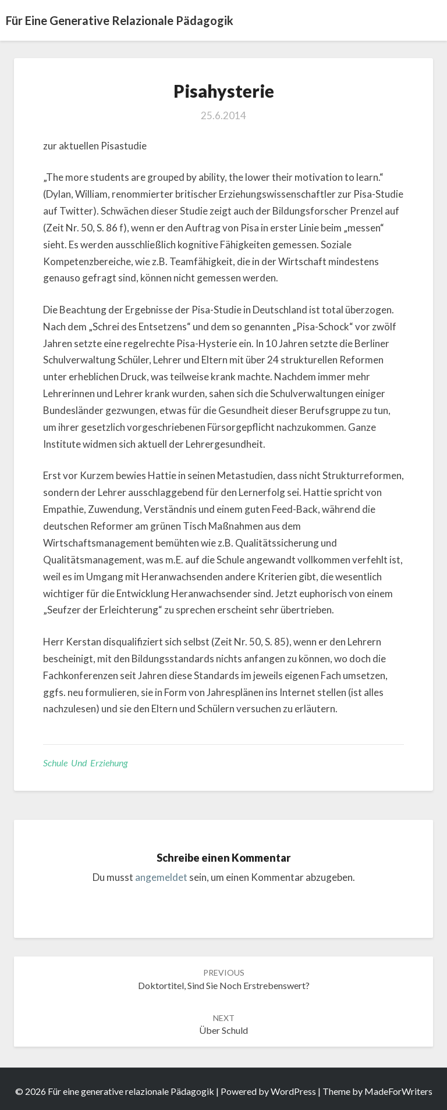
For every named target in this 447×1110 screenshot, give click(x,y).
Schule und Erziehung (85, 762)
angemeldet (161, 877)
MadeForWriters (398, 1091)
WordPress (293, 1091)
